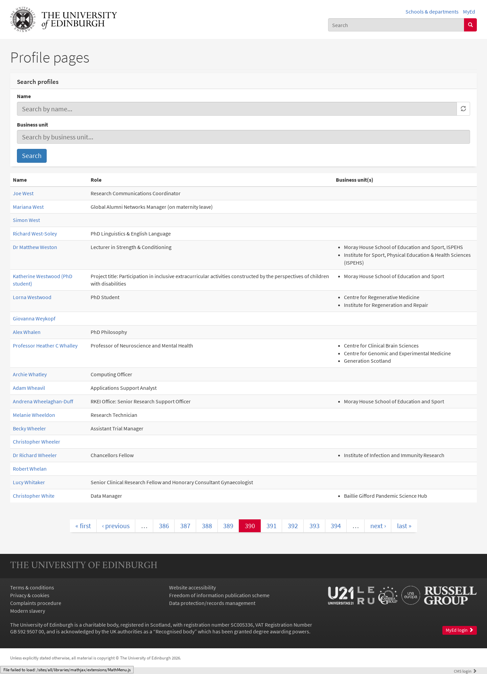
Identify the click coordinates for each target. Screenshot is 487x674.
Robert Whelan (30, 468)
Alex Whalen (27, 332)
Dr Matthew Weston (35, 247)
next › (378, 525)
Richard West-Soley (35, 233)
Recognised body (175, 631)
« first (83, 525)
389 (228, 525)
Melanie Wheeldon (34, 414)
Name (24, 96)
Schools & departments (432, 11)
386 (164, 525)
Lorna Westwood (32, 297)
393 (314, 525)
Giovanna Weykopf (34, 318)
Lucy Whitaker (29, 482)
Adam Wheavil (29, 387)
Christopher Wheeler (36, 441)
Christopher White (33, 495)
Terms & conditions (32, 587)
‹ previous (116, 525)
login (465, 671)
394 (336, 525)
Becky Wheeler (29, 428)
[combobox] (396, 24)
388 (207, 525)
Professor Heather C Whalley (45, 345)
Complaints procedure (35, 603)
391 (271, 525)
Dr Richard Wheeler (35, 455)
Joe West (23, 193)
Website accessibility (192, 587)
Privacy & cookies (29, 595)
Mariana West (28, 206)
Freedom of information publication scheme (219, 595)
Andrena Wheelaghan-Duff (43, 401)
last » (404, 525)
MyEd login (459, 630)
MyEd (469, 11)
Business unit (32, 124)
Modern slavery (27, 610)
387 (185, 525)
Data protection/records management (212, 603)
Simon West (26, 220)
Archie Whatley (30, 374)
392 (293, 525)
